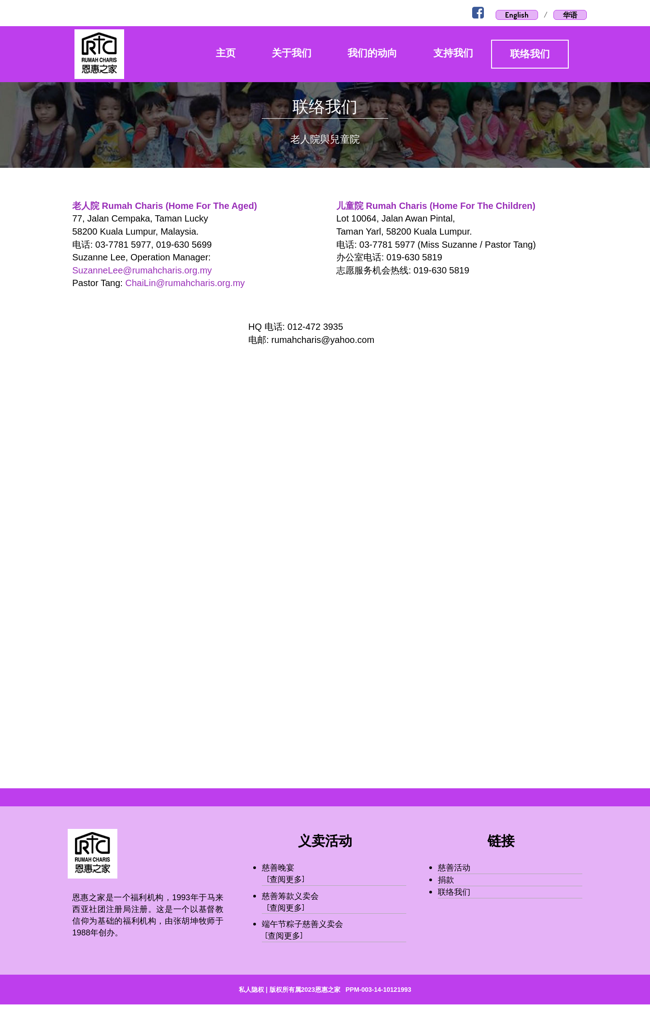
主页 (226, 53)
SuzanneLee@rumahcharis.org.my (142, 270)
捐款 (446, 879)
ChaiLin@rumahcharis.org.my (185, 283)
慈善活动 (454, 867)
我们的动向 (372, 53)
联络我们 (530, 54)
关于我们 (291, 53)
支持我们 (453, 53)
